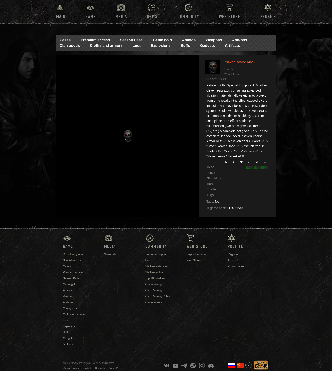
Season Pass (131, 40)
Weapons (214, 40)
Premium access (95, 40)
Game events (153, 302)
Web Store (229, 16)
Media (121, 16)
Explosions (160, 45)
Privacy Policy (115, 368)
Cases (65, 40)
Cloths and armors (106, 45)
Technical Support (156, 254)
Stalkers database (156, 266)
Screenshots (112, 254)
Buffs (185, 45)
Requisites (100, 368)
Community (188, 16)
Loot (137, 45)
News (152, 16)
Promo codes (236, 266)
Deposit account (196, 254)
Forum (149, 260)
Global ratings (154, 284)
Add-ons (239, 40)
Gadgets (207, 45)
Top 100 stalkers (155, 278)
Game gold (162, 40)
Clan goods (70, 45)
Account (233, 260)
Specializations (72, 260)
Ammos (189, 40)
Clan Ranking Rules (157, 296)
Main (60, 16)
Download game (73, 254)
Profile (268, 16)
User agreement (71, 368)
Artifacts (232, 45)
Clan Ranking (153, 290)
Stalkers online (154, 272)
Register (233, 254)
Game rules (87, 368)
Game (91, 16)
